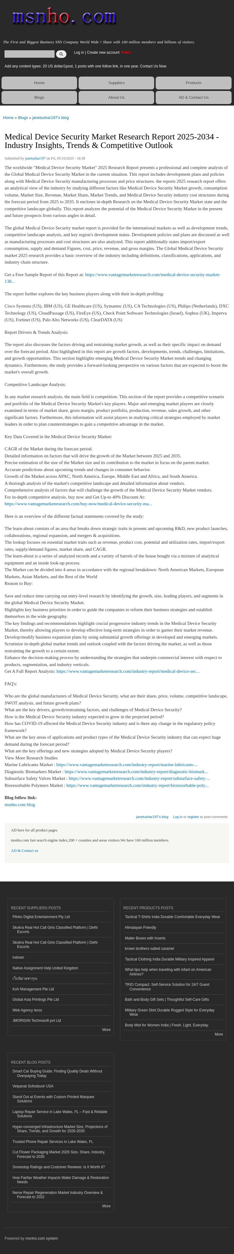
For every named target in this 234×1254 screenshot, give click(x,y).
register (193, 817)
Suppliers (116, 83)
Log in (79, 52)
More (106, 1030)
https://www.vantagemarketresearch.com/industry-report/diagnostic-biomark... (136, 771)
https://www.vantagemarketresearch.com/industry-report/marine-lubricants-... (127, 764)
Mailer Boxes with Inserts (145, 938)
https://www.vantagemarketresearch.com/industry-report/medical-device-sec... (128, 671)
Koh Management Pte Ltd (33, 989)
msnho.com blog (20, 804)
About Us (116, 97)
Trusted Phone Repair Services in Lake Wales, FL (52, 1142)
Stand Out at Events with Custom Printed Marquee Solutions (53, 1099)
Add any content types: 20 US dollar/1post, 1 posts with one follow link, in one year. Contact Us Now (85, 66)
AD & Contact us (24, 851)
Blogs (39, 97)
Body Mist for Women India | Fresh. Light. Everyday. (167, 1025)
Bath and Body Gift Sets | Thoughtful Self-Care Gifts (167, 999)
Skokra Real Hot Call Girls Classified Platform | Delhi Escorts (55, 929)
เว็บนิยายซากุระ (24, 978)
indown (18, 957)
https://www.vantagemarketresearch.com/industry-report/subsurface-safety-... (139, 778)
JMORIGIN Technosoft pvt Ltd (36, 1020)
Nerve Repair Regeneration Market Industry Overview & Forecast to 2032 (57, 1195)
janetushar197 (35, 158)
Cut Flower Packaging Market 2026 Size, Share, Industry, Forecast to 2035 (58, 1154)
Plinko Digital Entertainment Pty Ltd (41, 917)
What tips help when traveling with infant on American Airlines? (168, 972)
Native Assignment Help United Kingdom (45, 968)
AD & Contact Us (193, 97)
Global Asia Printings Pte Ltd (35, 999)
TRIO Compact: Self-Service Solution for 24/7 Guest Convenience (167, 986)
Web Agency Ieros (27, 1010)
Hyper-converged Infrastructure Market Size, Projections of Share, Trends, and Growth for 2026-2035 (60, 1129)
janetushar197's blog (50, 117)
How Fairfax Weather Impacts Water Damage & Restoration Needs (60, 1180)
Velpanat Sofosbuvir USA (33, 1086)
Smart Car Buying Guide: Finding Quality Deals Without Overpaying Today (57, 1073)
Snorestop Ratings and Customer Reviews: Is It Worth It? (58, 1167)
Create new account (103, 52)
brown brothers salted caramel (149, 948)
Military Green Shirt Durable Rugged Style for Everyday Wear (169, 1012)
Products (193, 83)
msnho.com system (42, 1238)
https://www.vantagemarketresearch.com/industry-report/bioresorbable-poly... (137, 785)
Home (39, 83)
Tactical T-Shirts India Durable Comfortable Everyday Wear (172, 917)
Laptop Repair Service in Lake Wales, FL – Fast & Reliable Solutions (60, 1114)
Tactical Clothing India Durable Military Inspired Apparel (169, 959)
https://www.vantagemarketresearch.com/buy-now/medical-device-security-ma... (78, 503)
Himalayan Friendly (140, 927)
